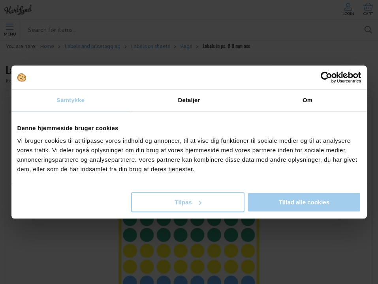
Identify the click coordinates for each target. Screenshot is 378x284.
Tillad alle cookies (304, 202)
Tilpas (188, 202)
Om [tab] (307, 100)
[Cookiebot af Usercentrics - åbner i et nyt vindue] (326, 77)
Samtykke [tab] (70, 100)
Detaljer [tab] (189, 100)
